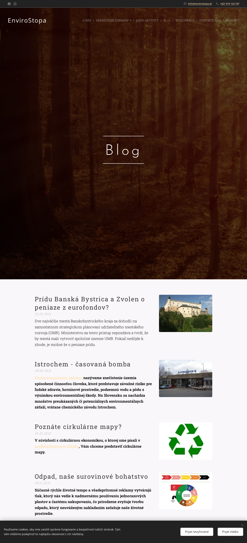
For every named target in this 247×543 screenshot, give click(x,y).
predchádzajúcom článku (57, 446)
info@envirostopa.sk (200, 3)
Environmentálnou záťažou (58, 377)
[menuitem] (95, 20)
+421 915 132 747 (229, 3)
